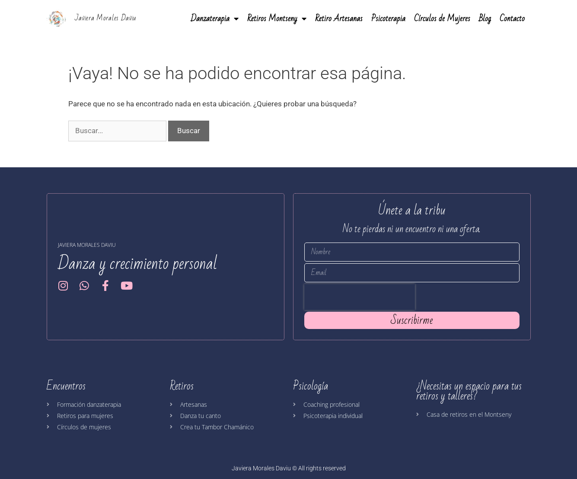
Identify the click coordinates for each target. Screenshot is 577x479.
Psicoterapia (388, 18)
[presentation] (359, 297)
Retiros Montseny (276, 18)
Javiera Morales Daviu (105, 18)
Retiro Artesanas (339, 18)
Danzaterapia (215, 18)
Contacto (512, 18)
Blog (485, 18)
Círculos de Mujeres (442, 18)
